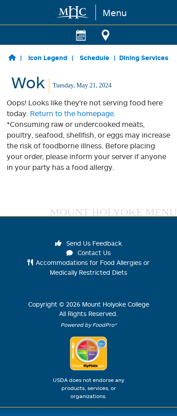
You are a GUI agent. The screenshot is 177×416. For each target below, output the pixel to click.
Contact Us (88, 252)
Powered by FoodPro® (88, 324)
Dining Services (143, 57)
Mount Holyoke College (115, 304)
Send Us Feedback (88, 243)
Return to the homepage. (73, 113)
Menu (115, 12)
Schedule (94, 57)
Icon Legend (47, 57)
